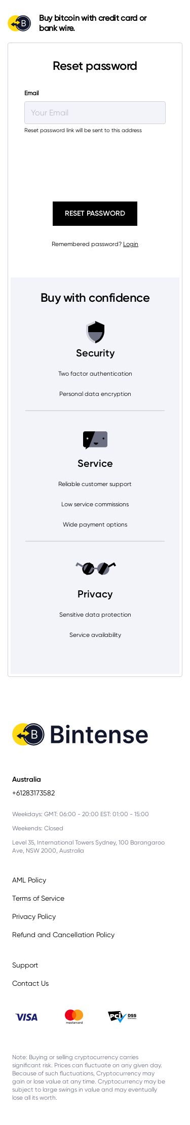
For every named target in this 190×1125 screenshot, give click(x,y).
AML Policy (29, 880)
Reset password (95, 213)
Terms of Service (38, 898)
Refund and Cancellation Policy (63, 935)
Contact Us (30, 983)
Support (25, 965)
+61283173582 (33, 793)
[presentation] (93, 162)
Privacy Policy (34, 916)
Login (130, 244)
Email (31, 93)
